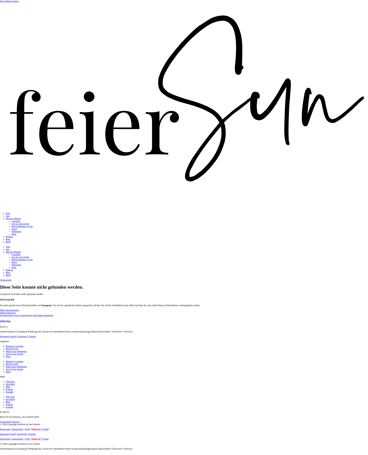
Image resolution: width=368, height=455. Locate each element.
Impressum (5, 429)
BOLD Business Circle (22, 226)
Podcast (9, 236)
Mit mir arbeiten (13, 218)
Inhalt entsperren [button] (8, 313)
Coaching (16, 221)
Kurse (14, 229)
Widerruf (36, 429)
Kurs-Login (55, 429)
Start (8, 213)
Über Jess (10, 381)
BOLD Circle (12, 349)
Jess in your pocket (20, 224)
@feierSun (5, 321)
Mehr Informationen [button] (9, 310)
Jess (7, 216)
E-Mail (45, 429)
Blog (8, 239)
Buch (8, 242)
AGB (27, 429)
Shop (14, 234)
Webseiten (16, 231)
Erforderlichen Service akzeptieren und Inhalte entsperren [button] (26, 315)
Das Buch (10, 384)
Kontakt (9, 392)
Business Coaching (14, 346)
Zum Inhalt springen (9, 1)
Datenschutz (17, 429)
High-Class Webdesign (16, 351)
